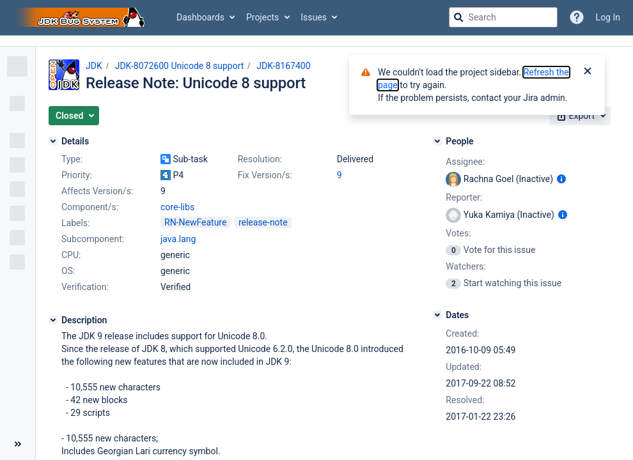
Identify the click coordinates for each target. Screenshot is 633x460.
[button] (74, 115)
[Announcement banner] (316, 41)
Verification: (85, 287)
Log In (608, 17)
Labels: (75, 223)
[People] (437, 141)
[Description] (53, 320)
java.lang (178, 239)
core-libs (177, 207)
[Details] (53, 141)
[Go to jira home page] (81, 17)
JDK (94, 66)
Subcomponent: (92, 239)
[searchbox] (503, 17)
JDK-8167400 (283, 66)
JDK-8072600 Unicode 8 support (179, 66)
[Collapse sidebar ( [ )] (17, 444)
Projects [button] (262, 17)
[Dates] (437, 314)
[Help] (577, 17)
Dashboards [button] (200, 17)
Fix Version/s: (265, 175)
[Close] (587, 72)
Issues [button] (314, 17)
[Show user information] (561, 179)
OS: (68, 271)
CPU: (71, 255)
